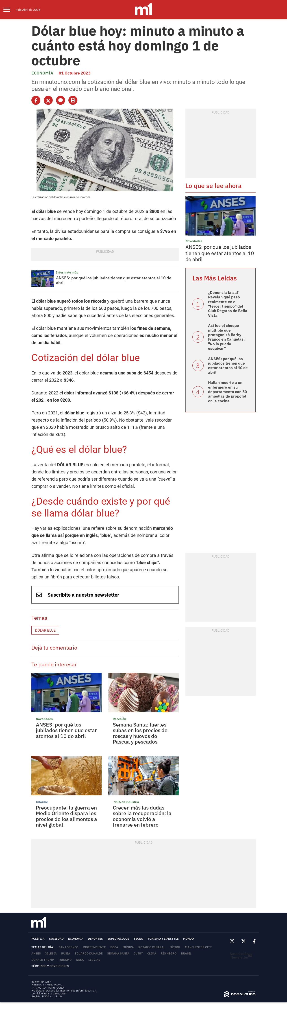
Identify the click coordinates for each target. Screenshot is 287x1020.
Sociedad (56, 939)
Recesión (119, 719)
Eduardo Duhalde (89, 953)
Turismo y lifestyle (163, 939)
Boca (114, 947)
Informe (42, 802)
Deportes (95, 939)
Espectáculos (118, 939)
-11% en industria (126, 802)
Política (38, 939)
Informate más (67, 272)
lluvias (94, 960)
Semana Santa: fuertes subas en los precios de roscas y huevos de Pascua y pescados (140, 733)
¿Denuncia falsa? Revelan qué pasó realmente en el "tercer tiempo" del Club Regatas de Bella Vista (227, 304)
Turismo (65, 960)
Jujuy (138, 953)
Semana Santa (118, 953)
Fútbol (175, 947)
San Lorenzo (68, 947)
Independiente (94, 947)
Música (128, 947)
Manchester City (198, 947)
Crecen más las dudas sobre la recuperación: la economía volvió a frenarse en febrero (142, 816)
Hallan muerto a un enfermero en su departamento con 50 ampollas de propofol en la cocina (227, 391)
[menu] (9, 9)
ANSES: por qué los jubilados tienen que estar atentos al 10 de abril (113, 280)
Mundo (188, 939)
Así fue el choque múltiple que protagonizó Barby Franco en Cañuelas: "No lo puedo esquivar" (226, 337)
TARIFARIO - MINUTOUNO (47, 987)
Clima (151, 953)
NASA (80, 960)
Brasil (186, 953)
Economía (42, 73)
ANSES (36, 953)
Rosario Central (151, 947)
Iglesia (51, 953)
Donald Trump (42, 960)
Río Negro (168, 953)
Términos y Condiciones (50, 966)
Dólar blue (45, 630)
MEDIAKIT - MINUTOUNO (46, 984)
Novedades (44, 719)
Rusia (65, 953)
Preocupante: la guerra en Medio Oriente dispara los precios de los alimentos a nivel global (66, 816)
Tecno (138, 939)
